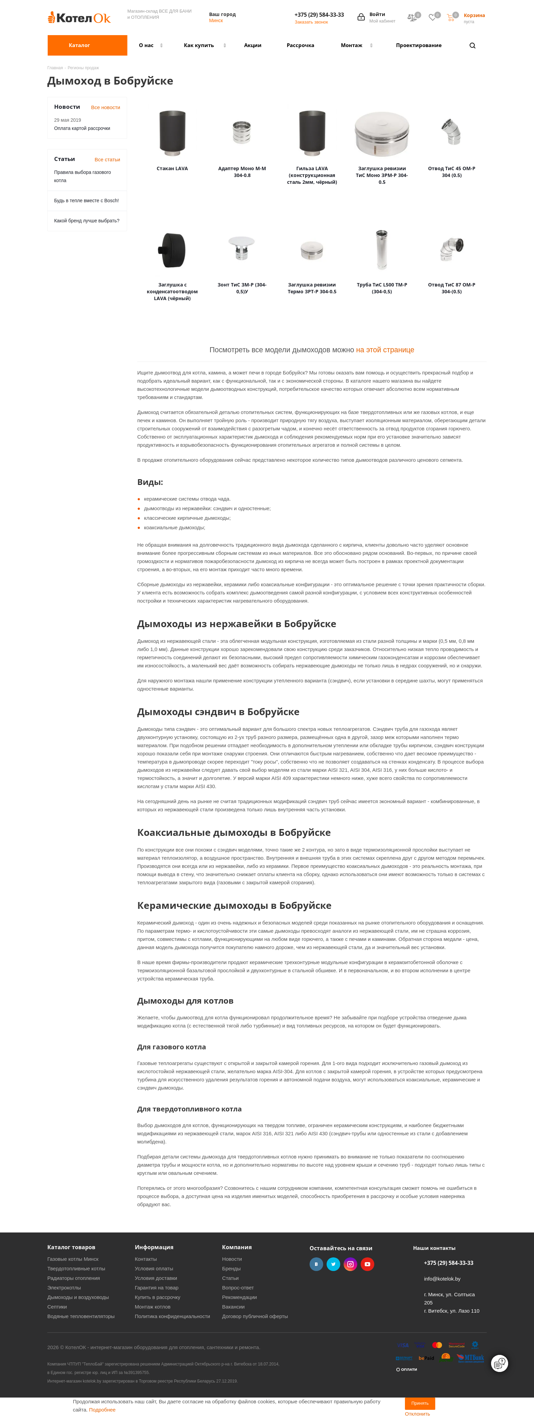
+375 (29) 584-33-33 (319, 14)
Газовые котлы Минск (72, 1259)
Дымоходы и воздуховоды (78, 1297)
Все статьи (107, 159)
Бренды (231, 1268)
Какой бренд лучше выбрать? (87, 220)
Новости (232, 1259)
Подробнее (102, 1410)
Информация (154, 1247)
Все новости (105, 107)
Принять (420, 1403)
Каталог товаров (71, 1247)
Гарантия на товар (156, 1287)
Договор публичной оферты (255, 1316)
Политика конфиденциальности (172, 1316)
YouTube (367, 1264)
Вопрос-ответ (238, 1287)
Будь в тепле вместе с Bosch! (86, 200)
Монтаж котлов (153, 1307)
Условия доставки (156, 1278)
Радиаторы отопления (73, 1278)
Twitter (333, 1264)
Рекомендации (239, 1297)
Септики (57, 1307)
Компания (237, 1247)
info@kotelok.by (442, 1279)
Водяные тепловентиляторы (81, 1316)
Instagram (350, 1264)
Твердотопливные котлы (76, 1268)
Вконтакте (316, 1264)
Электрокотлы (64, 1287)
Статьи (230, 1278)
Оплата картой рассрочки (82, 128)
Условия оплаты (154, 1268)
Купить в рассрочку (157, 1297)
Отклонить (417, 1414)
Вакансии (233, 1307)
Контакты (146, 1259)
